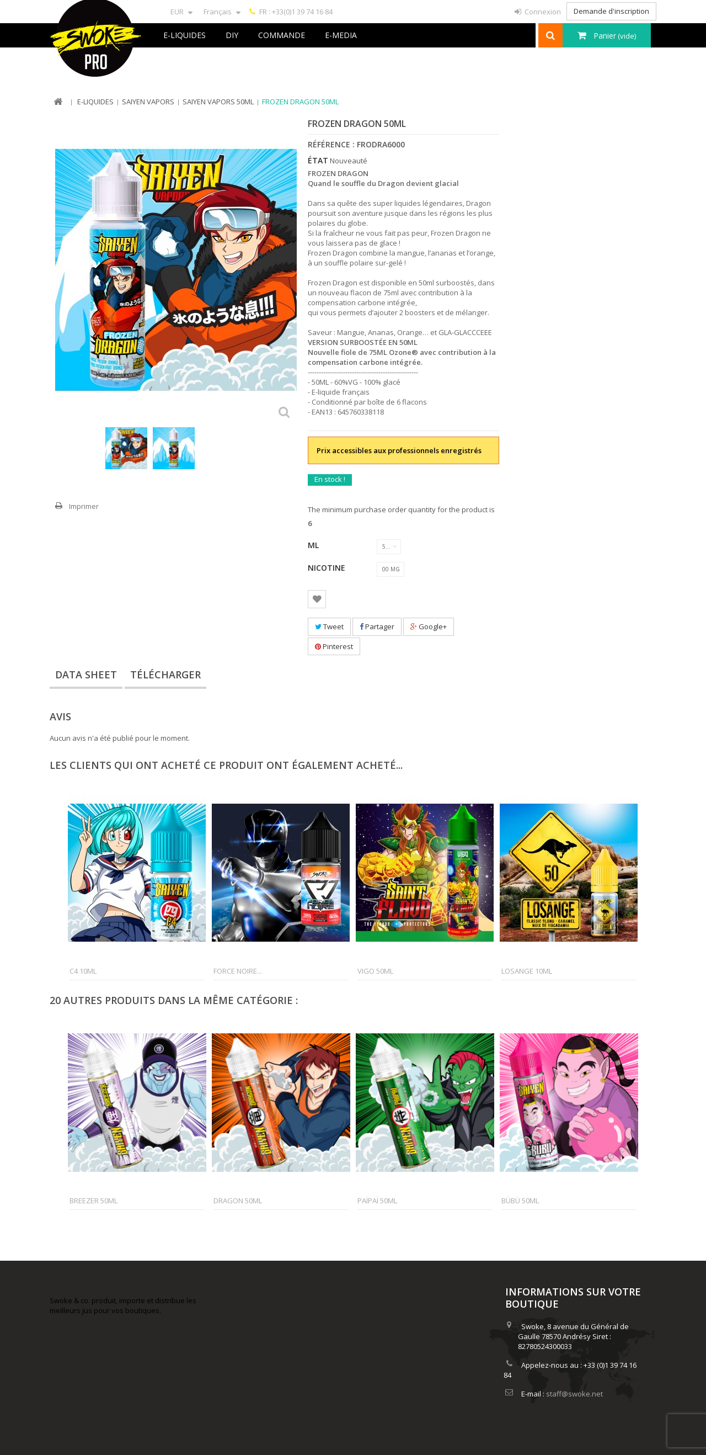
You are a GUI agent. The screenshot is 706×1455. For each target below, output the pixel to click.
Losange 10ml (526, 971)
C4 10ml (83, 971)
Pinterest (334, 646)
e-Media (341, 35)
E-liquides (184, 35)
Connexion (542, 12)
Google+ (428, 626)
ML (314, 545)
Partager (377, 626)
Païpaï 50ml (377, 1201)
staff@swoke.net (574, 1394)
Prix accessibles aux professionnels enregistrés (399, 450)
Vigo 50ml (375, 971)
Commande (281, 35)
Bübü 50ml (520, 1201)
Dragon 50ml (237, 1201)
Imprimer (84, 506)
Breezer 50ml (93, 1201)
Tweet (329, 626)
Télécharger (165, 674)
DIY (232, 35)
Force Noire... (237, 971)
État (318, 161)
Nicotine (327, 567)
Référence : (331, 145)
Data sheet (86, 674)
